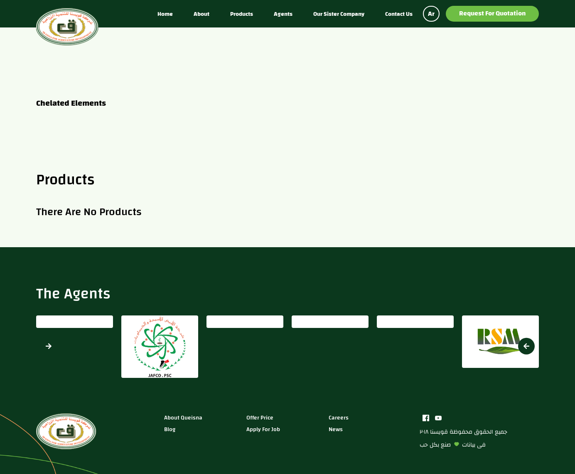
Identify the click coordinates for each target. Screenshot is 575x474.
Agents (283, 14)
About (201, 14)
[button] (526, 346)
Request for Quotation (492, 13)
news (336, 429)
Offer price (259, 417)
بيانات (468, 444)
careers (339, 417)
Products (241, 14)
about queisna (183, 417)
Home (165, 14)
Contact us (399, 14)
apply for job (263, 429)
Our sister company (338, 14)
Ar (431, 13)
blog (169, 429)
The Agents (73, 293)
